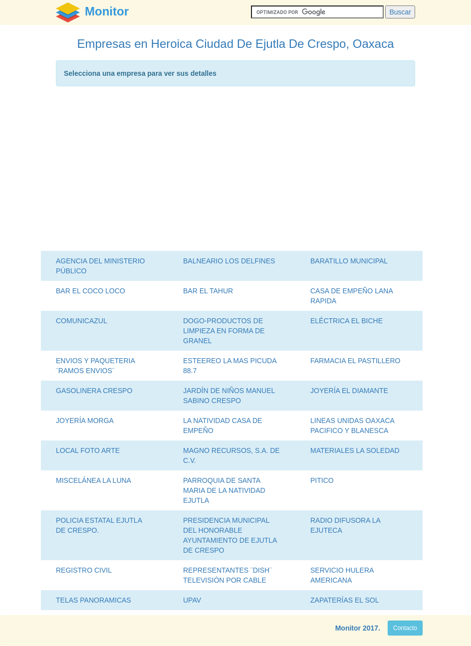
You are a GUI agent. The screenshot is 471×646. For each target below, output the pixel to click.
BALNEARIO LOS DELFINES (229, 261)
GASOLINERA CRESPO (94, 391)
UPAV (192, 600)
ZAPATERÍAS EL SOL (344, 600)
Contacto (405, 628)
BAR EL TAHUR (208, 291)
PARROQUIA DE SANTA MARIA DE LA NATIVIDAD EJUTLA (224, 490)
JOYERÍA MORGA (85, 421)
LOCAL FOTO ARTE (88, 450)
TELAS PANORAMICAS (93, 600)
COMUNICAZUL (81, 321)
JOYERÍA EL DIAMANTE (349, 391)
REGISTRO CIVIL (84, 570)
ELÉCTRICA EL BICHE (346, 321)
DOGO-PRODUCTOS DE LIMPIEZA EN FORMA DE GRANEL (223, 331)
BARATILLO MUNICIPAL (349, 261)
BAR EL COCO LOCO (90, 291)
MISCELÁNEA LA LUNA (93, 480)
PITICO (322, 480)
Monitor (348, 628)
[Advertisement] (235, 171)
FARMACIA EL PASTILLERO (355, 361)
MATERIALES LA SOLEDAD (355, 450)
